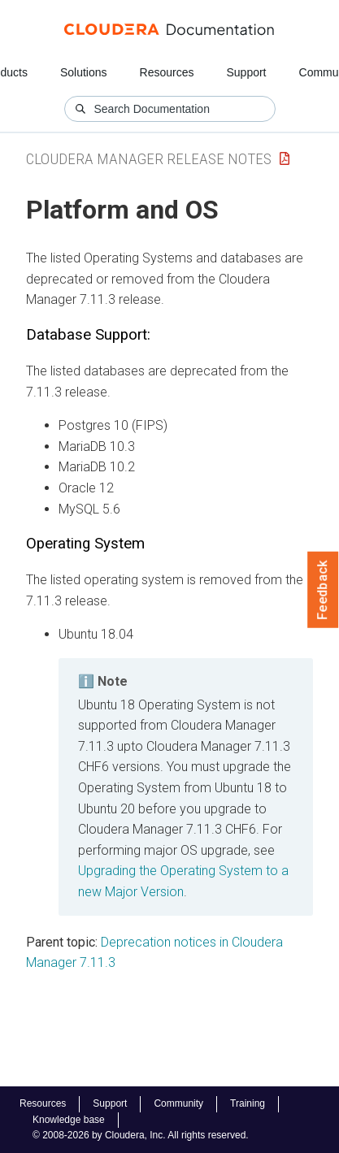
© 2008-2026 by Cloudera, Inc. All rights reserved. (141, 1135)
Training (247, 1103)
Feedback (323, 590)
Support (246, 72)
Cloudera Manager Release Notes (149, 159)
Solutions (83, 72)
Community (178, 1103)
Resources (167, 72)
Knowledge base (69, 1119)
